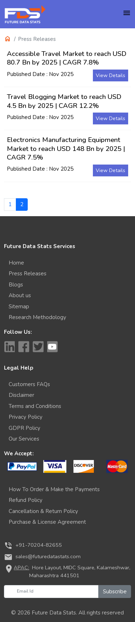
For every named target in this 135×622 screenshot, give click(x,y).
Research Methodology (37, 317)
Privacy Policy (25, 417)
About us (20, 295)
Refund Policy (25, 500)
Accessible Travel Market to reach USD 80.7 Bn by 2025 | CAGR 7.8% (66, 58)
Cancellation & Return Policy (43, 511)
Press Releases (27, 273)
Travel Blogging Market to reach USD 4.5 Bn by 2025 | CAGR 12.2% (64, 101)
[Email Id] (51, 591)
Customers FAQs (29, 384)
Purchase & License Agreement (47, 522)
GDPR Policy (24, 428)
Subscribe (115, 591)
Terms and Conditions (35, 406)
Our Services (24, 438)
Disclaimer (21, 395)
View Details (110, 75)
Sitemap (19, 306)
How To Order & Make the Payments (54, 489)
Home (16, 262)
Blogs (16, 284)
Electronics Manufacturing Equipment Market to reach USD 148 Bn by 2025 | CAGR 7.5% (66, 148)
